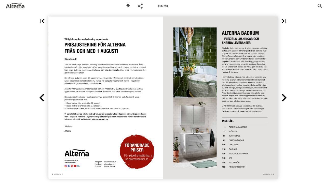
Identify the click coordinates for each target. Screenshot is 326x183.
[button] (128, 6)
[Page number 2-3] (163, 6)
